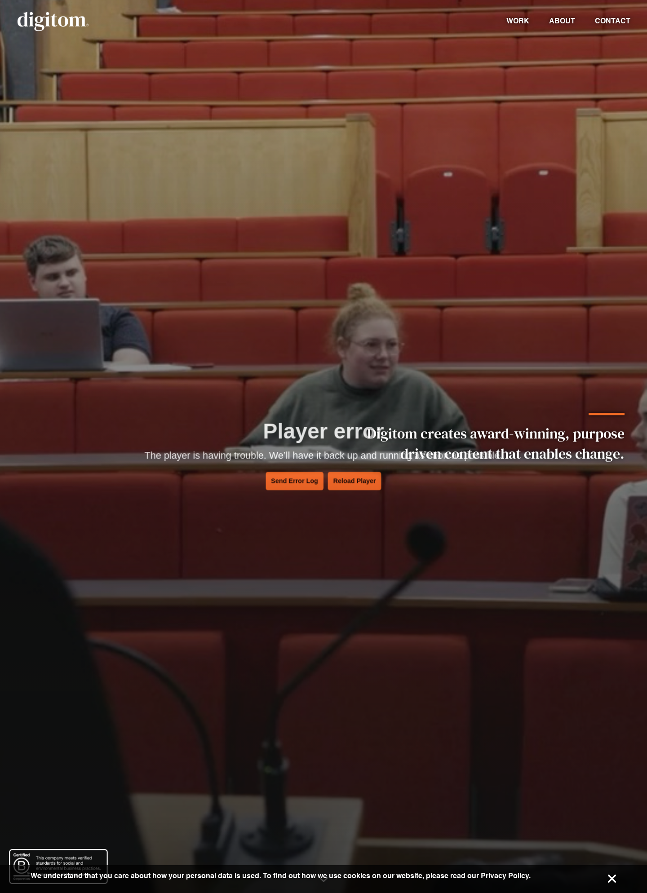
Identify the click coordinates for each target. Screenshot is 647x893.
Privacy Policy (505, 876)
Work (517, 21)
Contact (612, 21)
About (562, 21)
